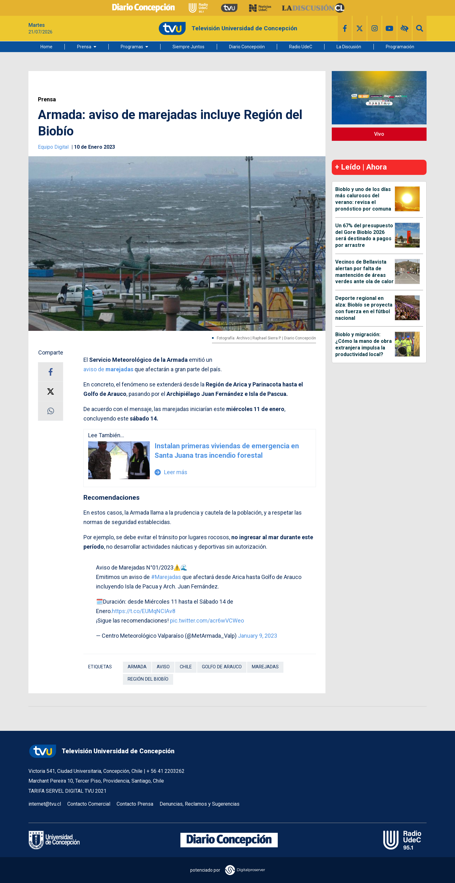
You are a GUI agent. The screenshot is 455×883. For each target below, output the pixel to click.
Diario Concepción (247, 46)
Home (46, 46)
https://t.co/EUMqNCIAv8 (143, 611)
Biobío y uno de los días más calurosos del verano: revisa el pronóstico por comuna (363, 199)
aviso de (108, 369)
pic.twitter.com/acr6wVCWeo (207, 620)
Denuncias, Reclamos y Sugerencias (200, 804)
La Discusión (349, 46)
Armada (137, 667)
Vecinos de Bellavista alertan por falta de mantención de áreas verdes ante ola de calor (364, 271)
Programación (400, 46)
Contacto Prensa (135, 804)
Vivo (379, 134)
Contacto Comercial (88, 804)
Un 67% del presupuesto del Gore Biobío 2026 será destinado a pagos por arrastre (364, 235)
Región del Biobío (148, 679)
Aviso (163, 667)
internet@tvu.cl (44, 804)
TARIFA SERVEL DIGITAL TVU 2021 (67, 791)
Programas (132, 46)
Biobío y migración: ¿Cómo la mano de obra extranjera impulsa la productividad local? (363, 344)
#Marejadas (166, 577)
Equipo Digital (54, 147)
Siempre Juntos (188, 46)
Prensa (84, 46)
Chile (186, 667)
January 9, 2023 (257, 635)
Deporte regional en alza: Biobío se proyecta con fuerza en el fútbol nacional (363, 308)
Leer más (171, 472)
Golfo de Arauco (222, 667)
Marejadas (265, 667)
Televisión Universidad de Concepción (101, 751)
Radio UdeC (300, 46)
